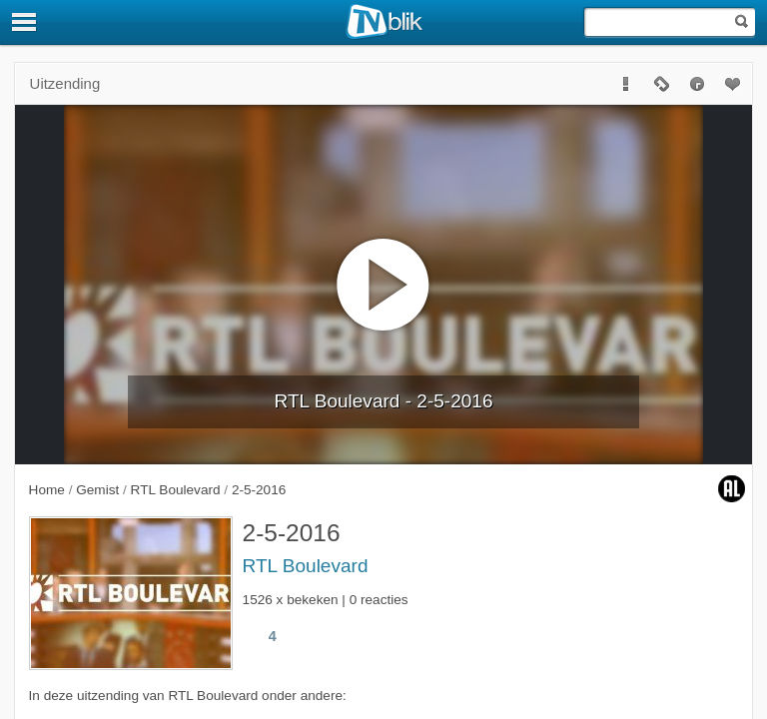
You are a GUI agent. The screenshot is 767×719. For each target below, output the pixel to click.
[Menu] (25, 22)
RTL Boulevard (306, 565)
